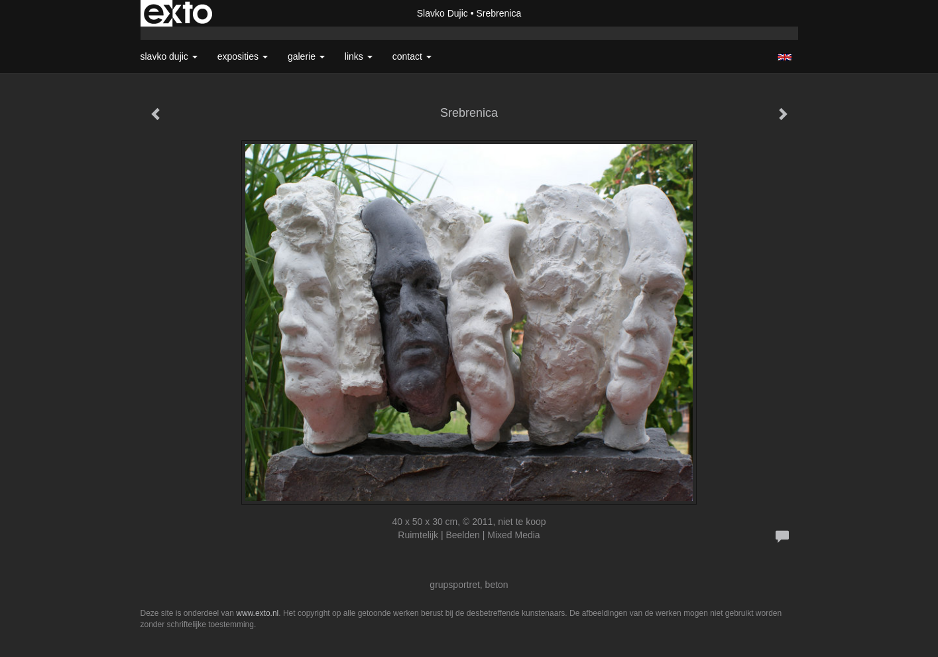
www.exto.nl (257, 613)
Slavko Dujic (442, 13)
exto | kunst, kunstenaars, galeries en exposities (178, 13)
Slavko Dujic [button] (169, 56)
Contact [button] (412, 56)
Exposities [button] (242, 56)
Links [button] (359, 56)
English (784, 57)
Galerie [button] (306, 56)
